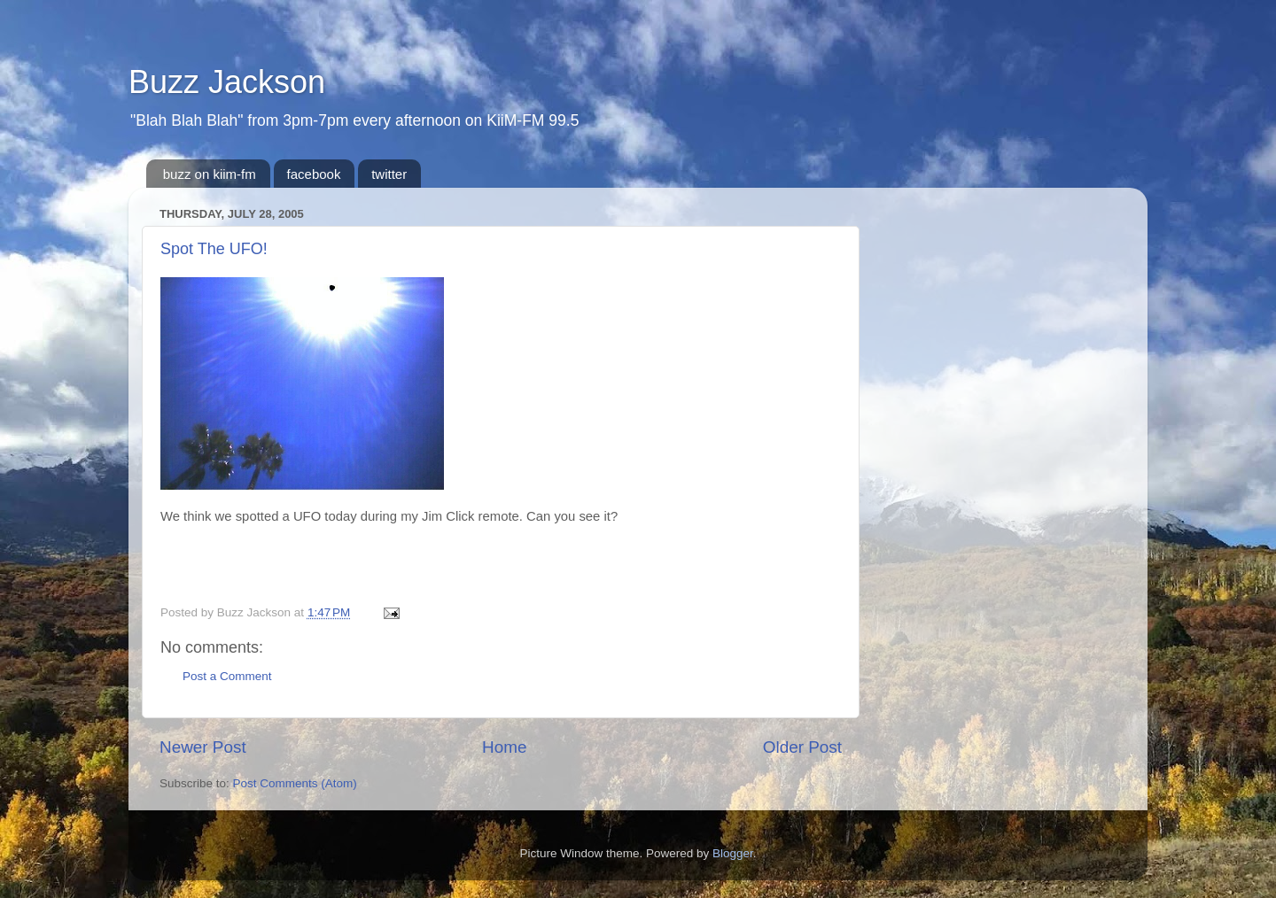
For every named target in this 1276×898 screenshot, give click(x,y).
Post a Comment (227, 676)
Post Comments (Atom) (295, 783)
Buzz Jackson (226, 82)
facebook (314, 174)
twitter (389, 174)
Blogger (732, 853)
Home (504, 747)
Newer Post (203, 747)
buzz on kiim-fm (209, 174)
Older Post (802, 747)
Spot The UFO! (214, 249)
